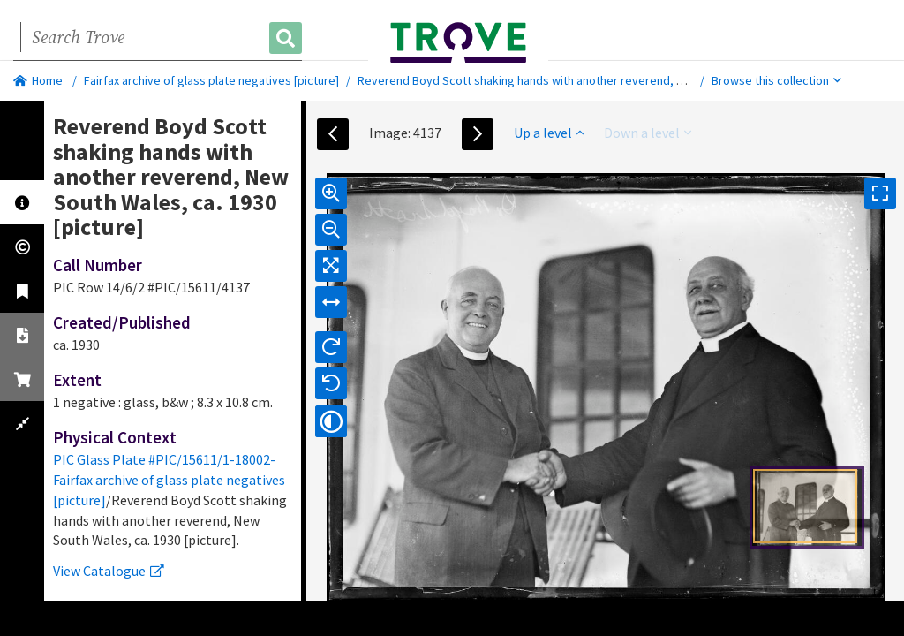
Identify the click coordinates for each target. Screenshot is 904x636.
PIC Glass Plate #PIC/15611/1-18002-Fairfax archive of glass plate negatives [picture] (169, 479)
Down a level (647, 132)
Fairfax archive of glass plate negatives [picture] (211, 80)
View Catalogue (108, 570)
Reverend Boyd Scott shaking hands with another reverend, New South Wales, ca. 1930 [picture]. (612, 80)
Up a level (549, 132)
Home (38, 80)
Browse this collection (776, 80)
